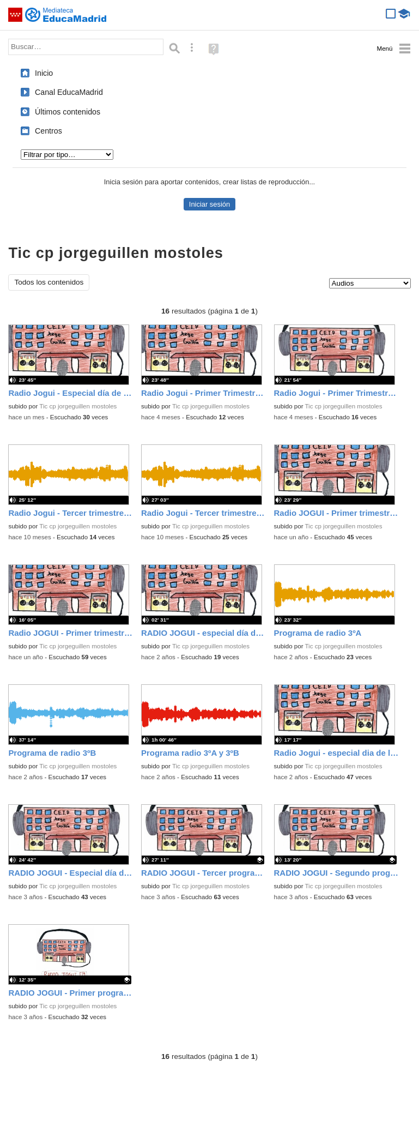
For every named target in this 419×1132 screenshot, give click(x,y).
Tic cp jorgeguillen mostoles (78, 406)
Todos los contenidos (48, 282)
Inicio (44, 73)
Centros (48, 131)
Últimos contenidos (67, 111)
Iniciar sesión (209, 204)
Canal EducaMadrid (69, 92)
